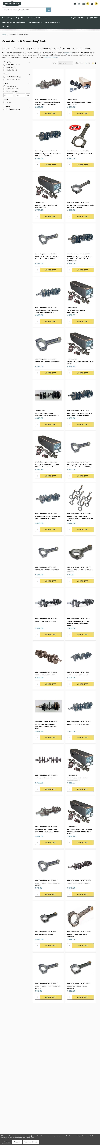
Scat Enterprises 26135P (44, 934)
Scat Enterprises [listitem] (12, 79)
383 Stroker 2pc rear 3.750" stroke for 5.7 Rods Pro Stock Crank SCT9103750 (79, 259)
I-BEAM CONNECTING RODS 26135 (47, 570)
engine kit (67, 53)
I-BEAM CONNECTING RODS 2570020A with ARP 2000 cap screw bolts (80, 518)
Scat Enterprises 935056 (44, 778)
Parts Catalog (8, 18)
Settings (7, 1142)
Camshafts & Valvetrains (37, 18)
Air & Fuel (6, 26)
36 (86, 63)
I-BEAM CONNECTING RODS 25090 (47, 362)
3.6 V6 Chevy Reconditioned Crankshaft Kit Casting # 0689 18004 (46, 726)
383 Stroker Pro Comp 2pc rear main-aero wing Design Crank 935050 (78, 623)
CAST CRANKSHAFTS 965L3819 (78, 883)
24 (83, 63)
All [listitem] (7, 102)
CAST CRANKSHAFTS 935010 (45, 675)
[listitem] (10, 86)
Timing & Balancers (52, 22)
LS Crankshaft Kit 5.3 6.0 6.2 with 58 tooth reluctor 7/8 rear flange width (79, 831)
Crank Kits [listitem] (10, 67)
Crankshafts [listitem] (10, 70)
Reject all (17, 1142)
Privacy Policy (29, 1138)
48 (89, 63)
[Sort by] (65, 63)
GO (28, 95)
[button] (85, 4)
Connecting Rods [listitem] (12, 64)
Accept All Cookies (31, 1142)
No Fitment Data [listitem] (12, 109)
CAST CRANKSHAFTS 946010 (77, 675)
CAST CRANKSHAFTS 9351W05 (78, 724)
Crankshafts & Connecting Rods (14, 22)
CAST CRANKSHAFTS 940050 (45, 621)
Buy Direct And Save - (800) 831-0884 (84, 18)
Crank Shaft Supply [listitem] (12, 77)
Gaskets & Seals (35, 22)
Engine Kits (21, 18)
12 (81, 63)
